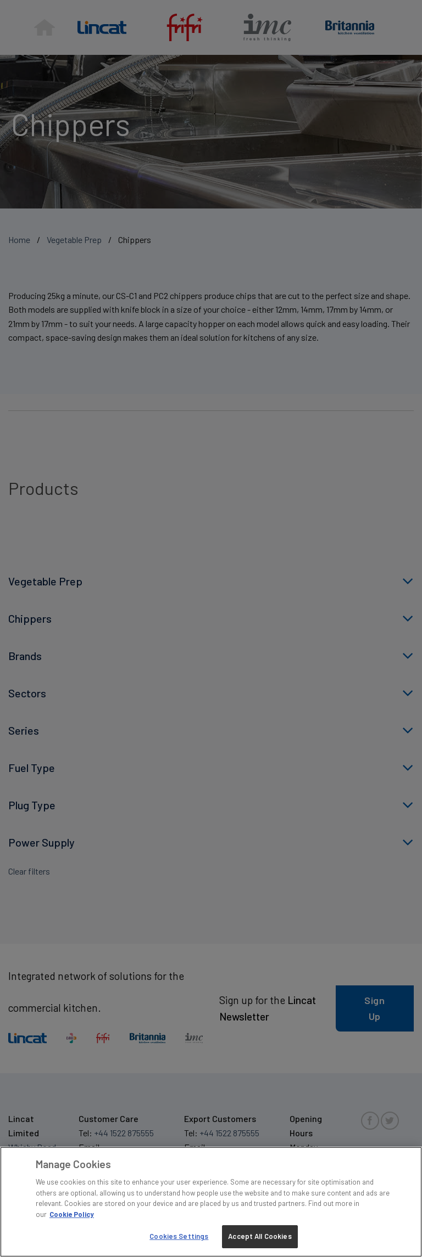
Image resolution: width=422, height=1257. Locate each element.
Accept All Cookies (259, 1236)
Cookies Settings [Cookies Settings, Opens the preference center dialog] (178, 1236)
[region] (211, 1202)
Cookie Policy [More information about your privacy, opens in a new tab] (71, 1214)
